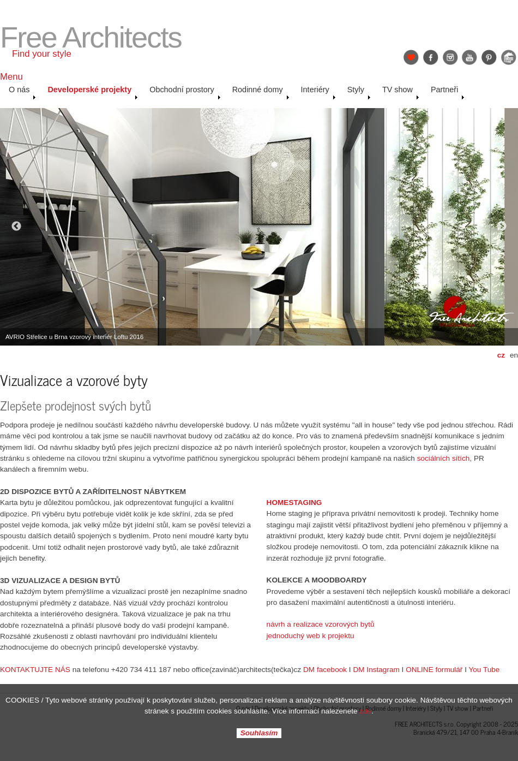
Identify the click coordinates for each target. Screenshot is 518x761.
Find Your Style (411, 57)
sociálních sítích (443, 458)
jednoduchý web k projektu (310, 636)
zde (365, 711)
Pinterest (489, 57)
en (514, 355)
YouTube (469, 57)
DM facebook (325, 669)
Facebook (431, 57)
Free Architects (91, 37)
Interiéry (318, 92)
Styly (359, 92)
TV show (400, 92)
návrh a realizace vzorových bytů (321, 624)
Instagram (450, 57)
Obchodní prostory (185, 92)
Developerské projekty (92, 92)
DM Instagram (376, 669)
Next (501, 226)
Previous (16, 226)
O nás (22, 92)
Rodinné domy (261, 92)
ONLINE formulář (434, 669)
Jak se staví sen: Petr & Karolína (509, 57)
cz (501, 355)
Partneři (448, 92)
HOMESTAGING (294, 502)
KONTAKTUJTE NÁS (35, 669)
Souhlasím (259, 733)
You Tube (483, 669)
